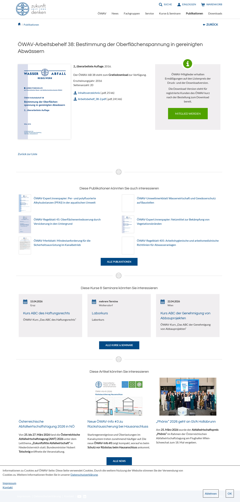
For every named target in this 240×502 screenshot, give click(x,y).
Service (149, 13)
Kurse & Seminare (170, 13)
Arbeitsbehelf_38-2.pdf (92, 99)
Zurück (212, 24)
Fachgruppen (132, 13)
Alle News (119, 461)
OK (230, 493)
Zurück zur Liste (27, 154)
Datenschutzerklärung (84, 474)
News (115, 13)
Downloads (215, 13)
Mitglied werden (188, 113)
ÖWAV (102, 13)
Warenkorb (214, 4)
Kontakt (8, 487)
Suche (168, 4)
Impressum (9, 483)
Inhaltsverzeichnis (89, 92)
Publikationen (194, 13)
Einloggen (189, 4)
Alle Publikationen (119, 261)
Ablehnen (211, 493)
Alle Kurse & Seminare (119, 345)
